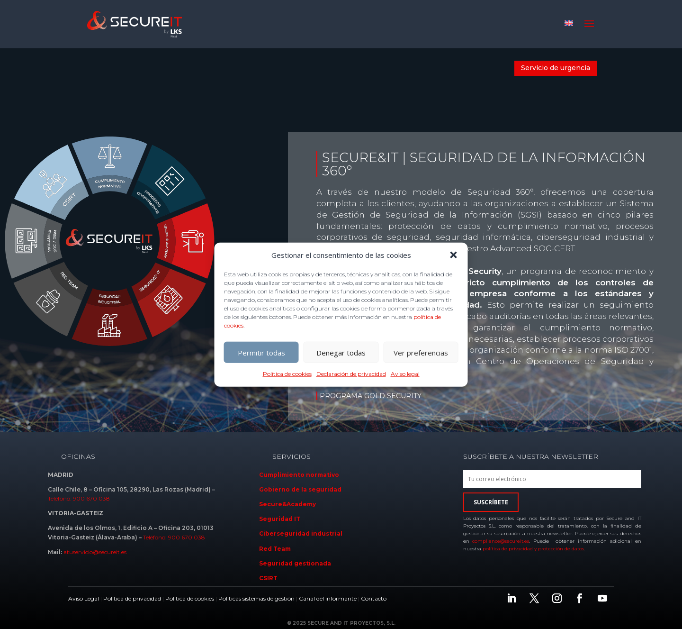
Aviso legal (405, 373)
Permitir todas (261, 352)
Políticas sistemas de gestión (256, 598)
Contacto (373, 598)
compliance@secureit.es (500, 541)
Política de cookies (287, 373)
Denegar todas (341, 352)
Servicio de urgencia (555, 68)
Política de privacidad (132, 598)
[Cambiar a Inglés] (569, 23)
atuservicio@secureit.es (94, 552)
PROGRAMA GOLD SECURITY (371, 396)
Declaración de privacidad (351, 373)
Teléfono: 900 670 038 (79, 498)
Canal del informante (328, 598)
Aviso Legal (83, 598)
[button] (453, 255)
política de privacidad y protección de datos (533, 549)
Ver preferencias (421, 352)
